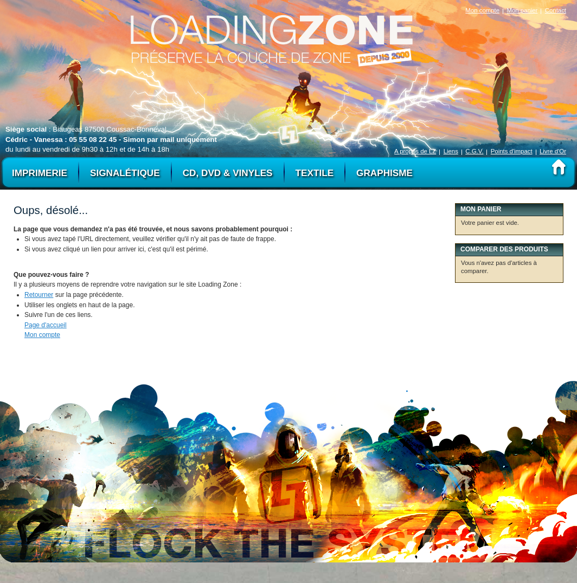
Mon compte (482, 10)
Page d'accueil (45, 325)
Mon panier (522, 10)
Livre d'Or (553, 151)
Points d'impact (512, 151)
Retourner (38, 295)
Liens (451, 151)
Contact (555, 10)
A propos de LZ (415, 151)
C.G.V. (474, 151)
